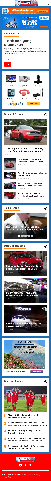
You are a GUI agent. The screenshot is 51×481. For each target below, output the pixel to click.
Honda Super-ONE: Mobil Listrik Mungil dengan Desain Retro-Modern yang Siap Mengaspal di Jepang (25, 150)
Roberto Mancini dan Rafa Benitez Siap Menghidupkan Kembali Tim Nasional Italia (27, 424)
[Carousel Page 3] (25, 236)
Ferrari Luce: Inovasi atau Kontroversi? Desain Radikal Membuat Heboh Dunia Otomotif (30, 160)
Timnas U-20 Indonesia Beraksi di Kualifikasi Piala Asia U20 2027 (23, 416)
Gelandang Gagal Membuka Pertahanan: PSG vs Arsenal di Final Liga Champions (26, 439)
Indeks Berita (7, 477)
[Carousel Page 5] (32, 236)
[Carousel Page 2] (22, 236)
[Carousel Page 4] (28, 236)
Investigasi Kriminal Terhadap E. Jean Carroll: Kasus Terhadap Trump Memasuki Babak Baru (25, 228)
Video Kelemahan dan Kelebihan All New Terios (32, 174)
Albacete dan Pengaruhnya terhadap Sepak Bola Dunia (25, 431)
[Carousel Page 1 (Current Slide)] (19, 236)
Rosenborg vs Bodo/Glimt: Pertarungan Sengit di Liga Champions (26, 447)
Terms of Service (31, 474)
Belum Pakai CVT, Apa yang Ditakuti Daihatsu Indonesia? (30, 184)
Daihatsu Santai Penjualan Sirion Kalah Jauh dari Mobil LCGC (30, 194)
